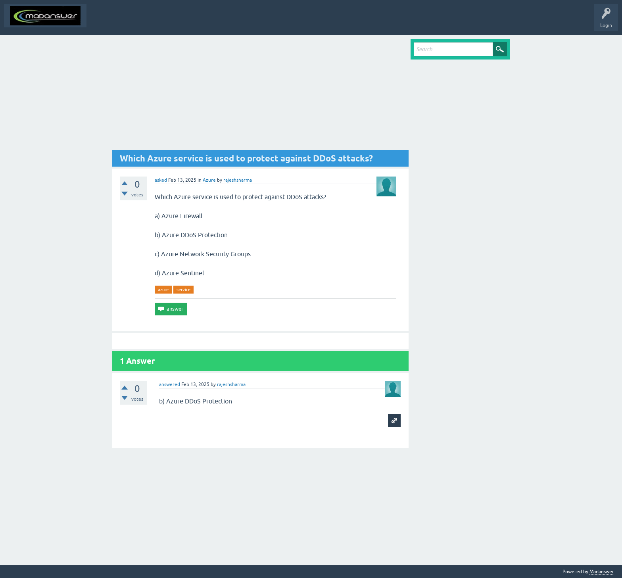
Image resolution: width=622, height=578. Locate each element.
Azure (209, 180)
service (183, 289)
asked (161, 180)
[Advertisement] (260, 94)
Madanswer (601, 571)
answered (169, 384)
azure (163, 289)
